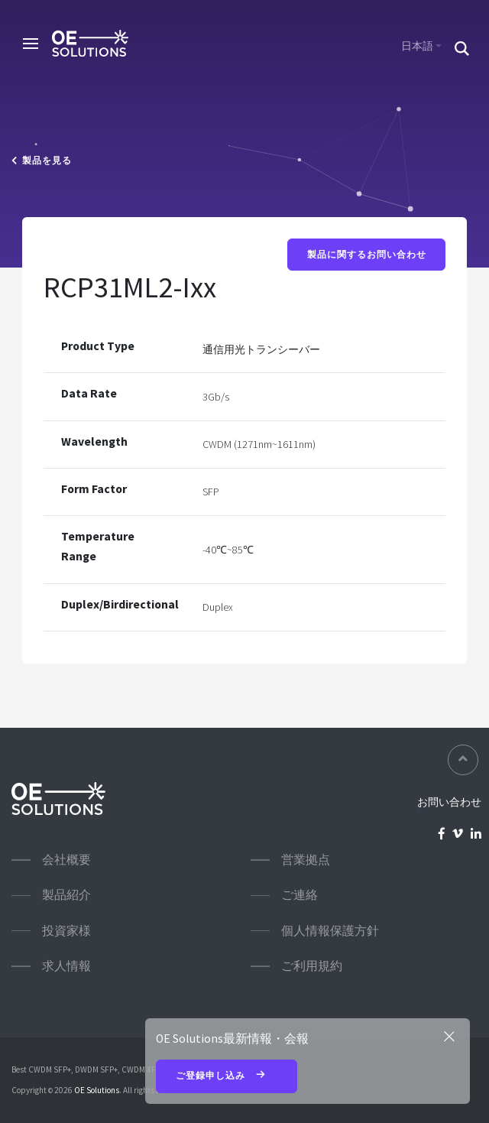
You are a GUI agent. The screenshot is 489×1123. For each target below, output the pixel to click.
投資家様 (66, 930)
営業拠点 (305, 859)
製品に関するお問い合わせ (366, 255)
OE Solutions (96, 1090)
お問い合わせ (449, 802)
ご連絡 (299, 895)
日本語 (417, 46)
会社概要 (66, 859)
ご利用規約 (311, 966)
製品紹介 (66, 895)
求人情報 (66, 966)
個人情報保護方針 (330, 930)
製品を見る (41, 160)
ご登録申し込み (227, 1076)
